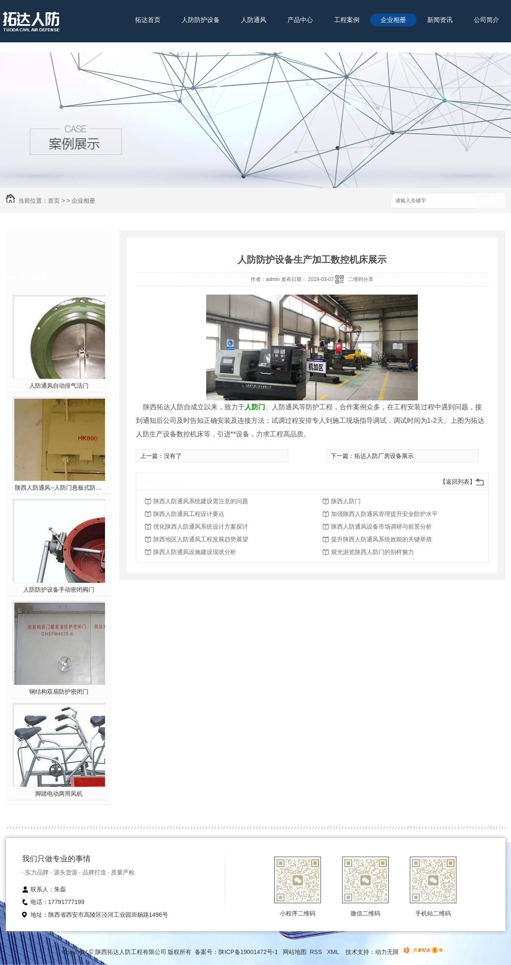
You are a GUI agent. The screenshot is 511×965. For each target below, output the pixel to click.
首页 (54, 200)
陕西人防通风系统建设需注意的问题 (200, 501)
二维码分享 (360, 279)
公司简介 (486, 19)
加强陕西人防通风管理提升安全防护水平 (384, 513)
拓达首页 (147, 19)
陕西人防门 (346, 501)
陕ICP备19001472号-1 (248, 951)
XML (333, 951)
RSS (317, 951)
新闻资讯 (440, 19)
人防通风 (253, 19)
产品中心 (300, 19)
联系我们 (147, 46)
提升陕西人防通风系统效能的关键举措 (381, 539)
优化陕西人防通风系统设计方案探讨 (200, 526)
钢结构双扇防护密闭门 (58, 691)
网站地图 (295, 951)
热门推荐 (34, 277)
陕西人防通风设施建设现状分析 (194, 552)
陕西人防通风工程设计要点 (188, 513)
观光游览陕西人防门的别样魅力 (372, 552)
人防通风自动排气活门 (58, 385)
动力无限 (387, 951)
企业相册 (393, 19)
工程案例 (346, 19)
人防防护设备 (201, 19)
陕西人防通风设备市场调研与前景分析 (381, 526)
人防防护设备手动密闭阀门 (58, 589)
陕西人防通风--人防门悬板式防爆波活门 (58, 487)
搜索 (490, 201)
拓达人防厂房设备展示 (384, 455)
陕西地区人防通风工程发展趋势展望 (200, 539)
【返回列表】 (457, 481)
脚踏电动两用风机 (59, 793)
